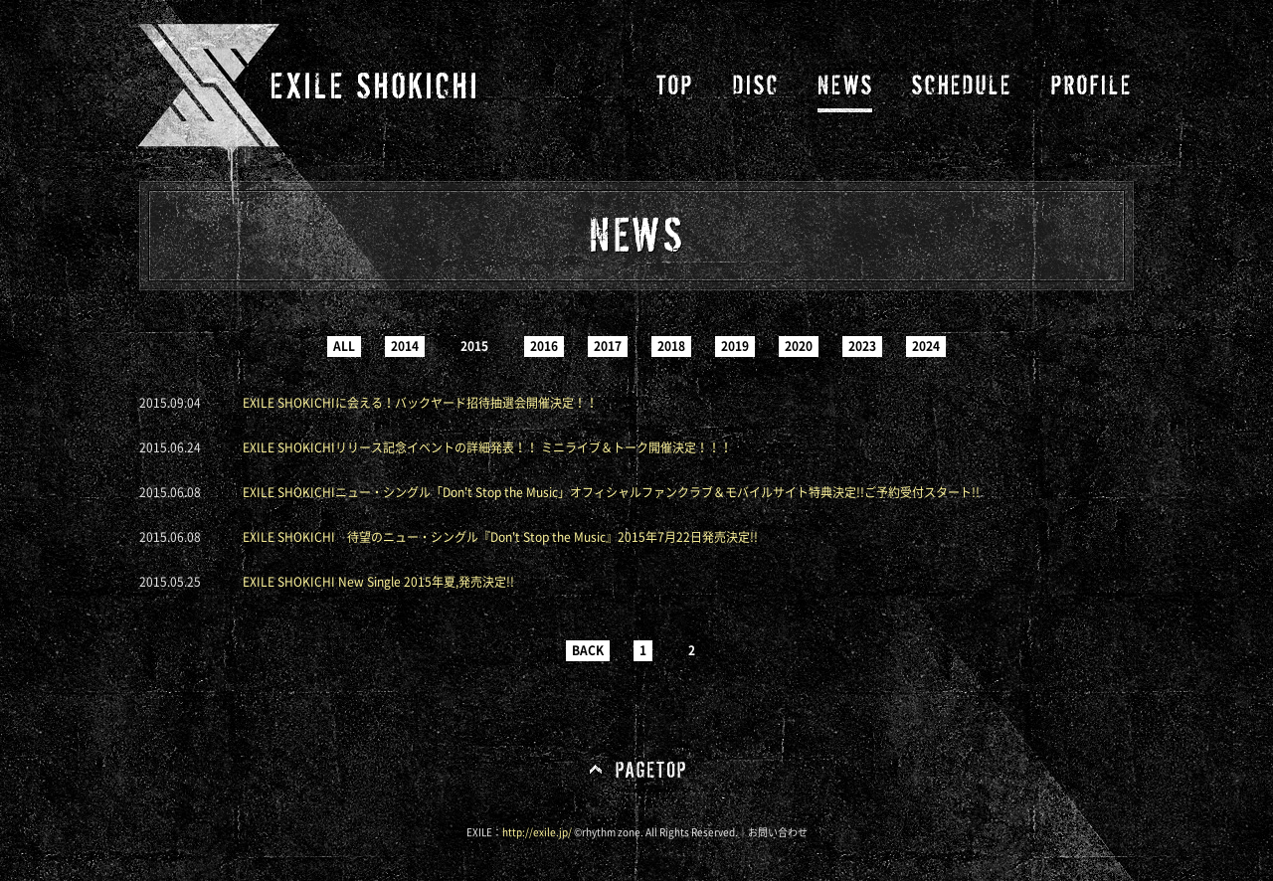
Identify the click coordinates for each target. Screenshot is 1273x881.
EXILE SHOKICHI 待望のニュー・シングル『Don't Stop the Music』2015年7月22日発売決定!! (500, 537)
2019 (735, 346)
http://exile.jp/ (537, 832)
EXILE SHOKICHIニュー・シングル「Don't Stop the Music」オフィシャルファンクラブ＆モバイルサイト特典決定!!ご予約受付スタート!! (611, 492)
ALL (344, 346)
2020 (799, 346)
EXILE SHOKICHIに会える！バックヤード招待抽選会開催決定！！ (420, 403)
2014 (405, 346)
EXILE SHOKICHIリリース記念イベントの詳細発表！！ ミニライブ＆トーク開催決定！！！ (487, 447)
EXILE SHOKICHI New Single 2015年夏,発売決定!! (378, 582)
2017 (608, 346)
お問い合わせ (778, 832)
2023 (862, 346)
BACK (588, 650)
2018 (671, 346)
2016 (544, 346)
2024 (926, 346)
